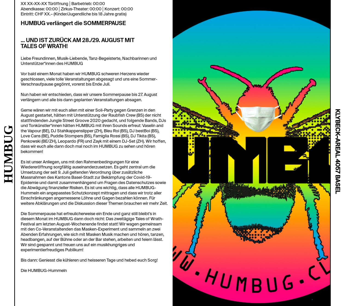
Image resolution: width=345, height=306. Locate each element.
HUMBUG (8, 154)
